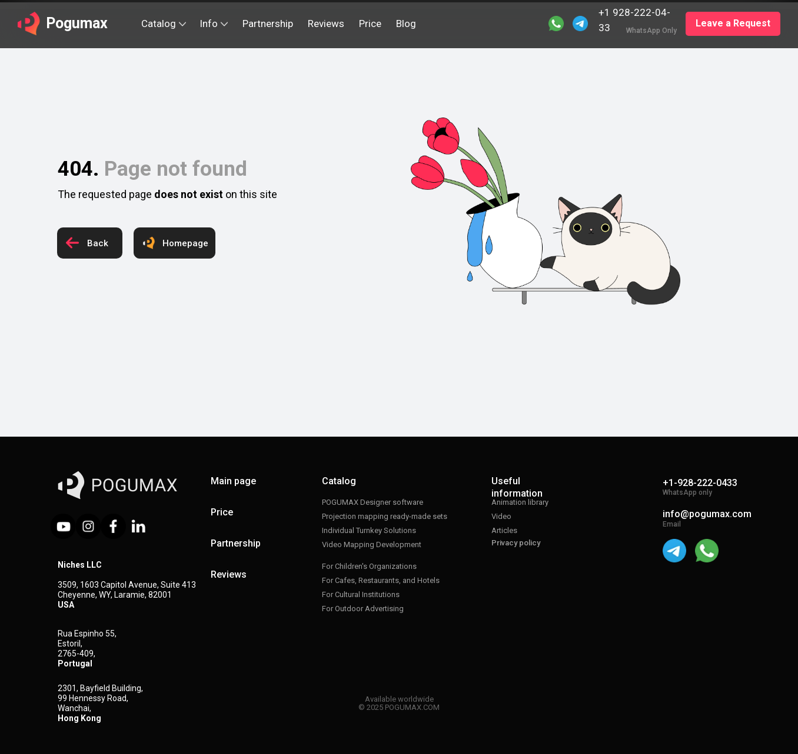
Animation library (519, 502)
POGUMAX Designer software (372, 502)
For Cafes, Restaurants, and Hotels (381, 580)
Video (501, 516)
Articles (504, 530)
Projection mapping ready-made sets (384, 516)
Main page (233, 481)
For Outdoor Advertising (363, 608)
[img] (580, 23)
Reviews (229, 574)
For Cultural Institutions (361, 594)
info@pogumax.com (707, 514)
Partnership (236, 543)
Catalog (339, 481)
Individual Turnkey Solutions (369, 530)
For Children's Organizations (369, 566)
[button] (733, 24)
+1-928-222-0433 (700, 482)
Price (222, 512)
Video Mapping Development (371, 544)
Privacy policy (515, 542)
